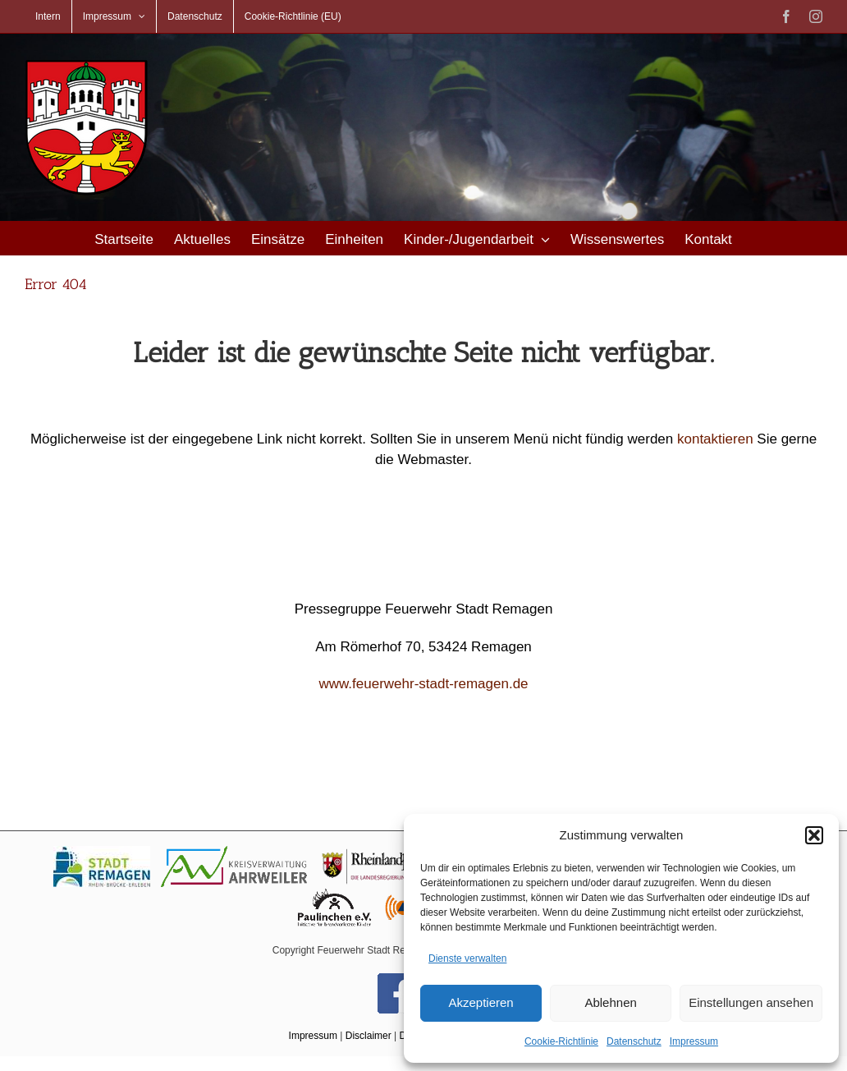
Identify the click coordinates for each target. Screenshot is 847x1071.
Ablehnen (610, 1002)
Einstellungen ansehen (751, 1002)
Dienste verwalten (467, 958)
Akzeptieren (480, 1002)
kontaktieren (715, 439)
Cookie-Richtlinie (561, 1041)
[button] (814, 835)
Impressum (694, 1041)
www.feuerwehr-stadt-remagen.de (423, 684)
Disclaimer (368, 1035)
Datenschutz (634, 1041)
